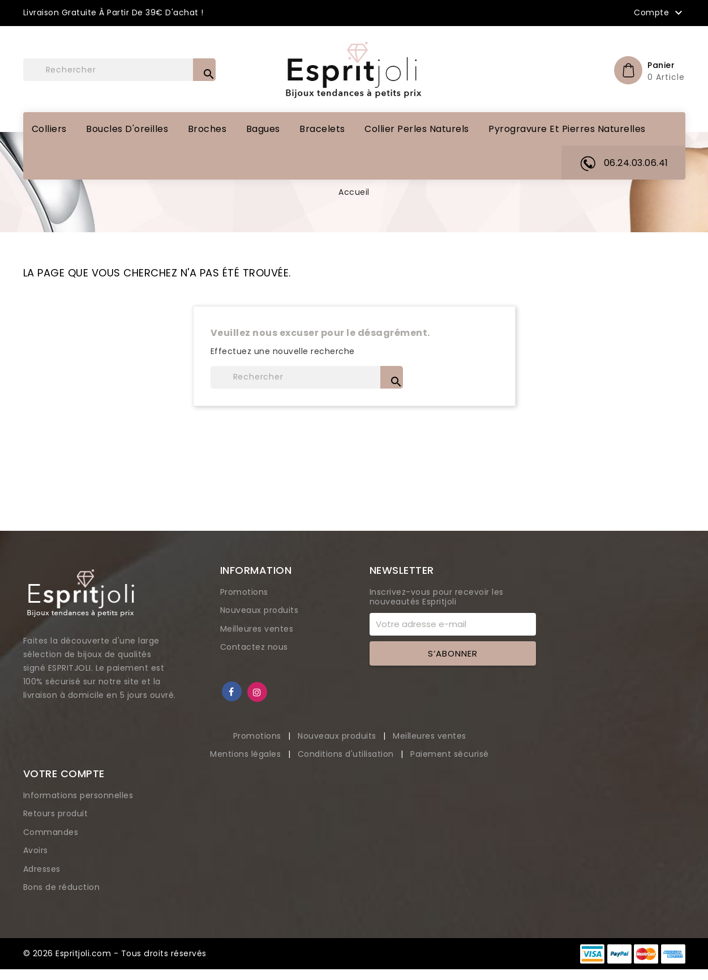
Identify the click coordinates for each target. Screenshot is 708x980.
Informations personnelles (78, 795)
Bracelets (322, 128)
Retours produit (55, 813)
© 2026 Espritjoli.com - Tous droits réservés (114, 953)
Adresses (42, 869)
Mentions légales (247, 754)
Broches (207, 128)
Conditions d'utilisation (347, 754)
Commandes (51, 832)
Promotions (244, 592)
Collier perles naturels (416, 128)
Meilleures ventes (257, 628)
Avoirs (35, 850)
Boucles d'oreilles (127, 128)
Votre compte (64, 773)
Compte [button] (659, 13)
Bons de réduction (61, 887)
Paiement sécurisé (449, 754)
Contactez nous (254, 647)
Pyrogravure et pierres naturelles (567, 128)
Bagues (263, 128)
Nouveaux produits (259, 610)
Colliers (49, 128)
